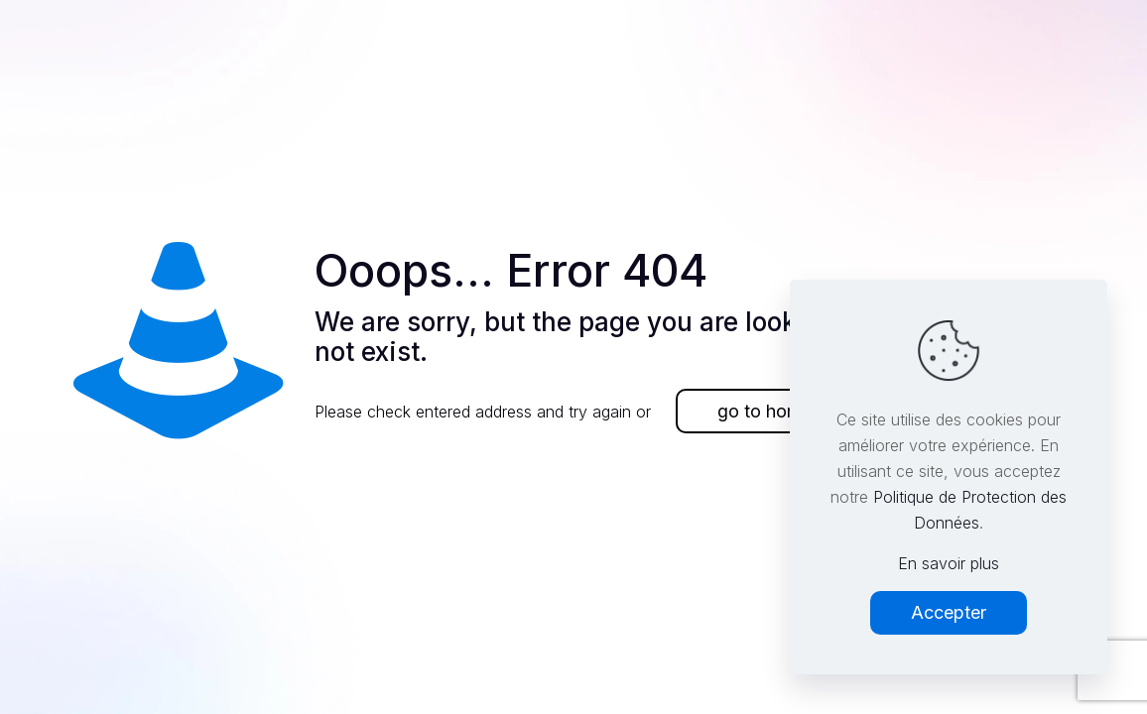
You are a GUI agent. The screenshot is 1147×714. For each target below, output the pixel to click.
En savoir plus (948, 563)
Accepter (948, 612)
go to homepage (785, 411)
